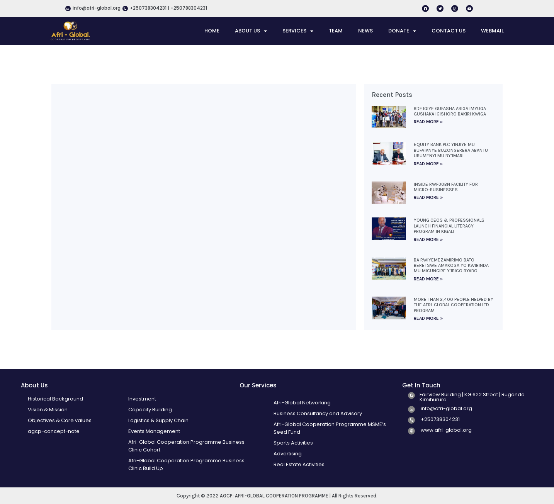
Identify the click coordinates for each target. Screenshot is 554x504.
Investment (142, 398)
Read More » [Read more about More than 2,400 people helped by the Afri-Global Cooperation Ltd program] (428, 318)
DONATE (402, 31)
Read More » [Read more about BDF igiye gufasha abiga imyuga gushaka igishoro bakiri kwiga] (428, 121)
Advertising (288, 453)
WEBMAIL (492, 30)
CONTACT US (449, 30)
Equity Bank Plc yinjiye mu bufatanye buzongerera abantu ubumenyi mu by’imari (451, 150)
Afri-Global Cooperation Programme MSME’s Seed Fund (330, 428)
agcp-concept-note (54, 431)
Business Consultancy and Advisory (318, 413)
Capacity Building (150, 409)
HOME (211, 30)
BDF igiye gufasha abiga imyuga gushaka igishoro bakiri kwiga (450, 111)
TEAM (336, 30)
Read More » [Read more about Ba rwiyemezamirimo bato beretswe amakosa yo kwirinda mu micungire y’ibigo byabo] (428, 279)
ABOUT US (251, 31)
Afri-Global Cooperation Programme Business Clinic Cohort (186, 445)
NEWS (365, 30)
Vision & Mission (48, 409)
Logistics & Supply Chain (158, 420)
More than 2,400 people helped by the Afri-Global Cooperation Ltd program (453, 305)
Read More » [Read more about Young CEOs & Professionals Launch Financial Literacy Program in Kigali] (428, 239)
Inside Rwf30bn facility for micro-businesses (446, 187)
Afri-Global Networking (302, 402)
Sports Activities (293, 442)
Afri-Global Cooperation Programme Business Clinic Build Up (186, 464)
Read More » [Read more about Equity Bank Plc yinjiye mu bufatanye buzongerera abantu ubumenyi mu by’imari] (428, 163)
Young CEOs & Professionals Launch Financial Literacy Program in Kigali (449, 225)
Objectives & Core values (60, 420)
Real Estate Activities (299, 464)
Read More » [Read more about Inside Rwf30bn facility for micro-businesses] (428, 197)
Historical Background (55, 398)
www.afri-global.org (446, 430)
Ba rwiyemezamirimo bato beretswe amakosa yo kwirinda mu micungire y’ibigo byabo (451, 265)
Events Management (154, 431)
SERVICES (297, 31)
